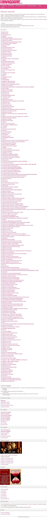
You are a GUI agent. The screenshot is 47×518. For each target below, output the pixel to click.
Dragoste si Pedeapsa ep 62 (7, 458)
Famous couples (4, 489)
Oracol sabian (4, 423)
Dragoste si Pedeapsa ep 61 (7, 459)
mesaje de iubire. (27, 507)
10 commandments (5, 498)
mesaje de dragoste (32, 504)
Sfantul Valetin (4, 434)
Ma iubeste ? (3, 421)
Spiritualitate (11, 5)
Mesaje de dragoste (31, 5)
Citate (3, 7)
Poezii (39, 5)
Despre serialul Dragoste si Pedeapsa (9, 455)
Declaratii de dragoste (6, 412)
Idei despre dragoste (5, 431)
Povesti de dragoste (5, 416)
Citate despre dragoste (6, 415)
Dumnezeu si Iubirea (20, 5)
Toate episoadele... (5, 464)
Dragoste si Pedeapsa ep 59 (7, 462)
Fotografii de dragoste (5, 436)
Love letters (3, 494)
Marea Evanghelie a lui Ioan (7, 405)
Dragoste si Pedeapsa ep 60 (7, 461)
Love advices (4, 495)
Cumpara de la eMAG (5, 514)
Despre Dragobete (5, 433)
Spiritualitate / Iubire (5, 402)
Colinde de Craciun (5, 406)
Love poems (3, 491)
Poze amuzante (4, 437)
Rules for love (4, 497)
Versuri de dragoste (5, 430)
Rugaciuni (4, 5)
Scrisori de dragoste (5, 418)
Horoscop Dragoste (5, 512)
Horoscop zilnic (4, 424)
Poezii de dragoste (5, 413)
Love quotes (3, 492)
